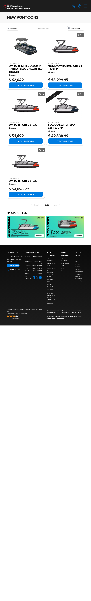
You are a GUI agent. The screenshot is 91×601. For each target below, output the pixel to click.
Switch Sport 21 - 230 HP (25, 124)
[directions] (79, 6)
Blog (76, 261)
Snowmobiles (51, 263)
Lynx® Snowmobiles (51, 298)
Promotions (78, 269)
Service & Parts (79, 271)
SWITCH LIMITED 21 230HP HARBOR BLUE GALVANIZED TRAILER (25, 68)
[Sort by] (75, 28)
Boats (49, 281)
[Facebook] (33, 277)
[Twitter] (37, 277)
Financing (64, 271)
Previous (35, 205)
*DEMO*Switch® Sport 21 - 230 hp (65, 67)
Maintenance (78, 274)
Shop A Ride (19, 313)
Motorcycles (50, 284)
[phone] (74, 6)
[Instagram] (40, 277)
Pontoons (50, 279)
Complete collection (50, 302)
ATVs (48, 265)
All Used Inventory (64, 259)
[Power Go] (25, 317)
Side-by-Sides (51, 268)
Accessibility (78, 281)
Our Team (77, 264)
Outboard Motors (50, 275)
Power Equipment (50, 271)
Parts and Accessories (78, 277)
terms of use (60, 318)
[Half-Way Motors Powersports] (16, 6)
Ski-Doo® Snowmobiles (51, 294)
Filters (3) (12, 28)
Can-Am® (50, 287)
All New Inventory (50, 259)
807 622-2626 (13, 270)
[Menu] (85, 6)
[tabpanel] (33, 265)
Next (57, 205)
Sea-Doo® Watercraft (50, 290)
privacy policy (51, 318)
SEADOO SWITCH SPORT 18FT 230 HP (63, 126)
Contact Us (78, 259)
